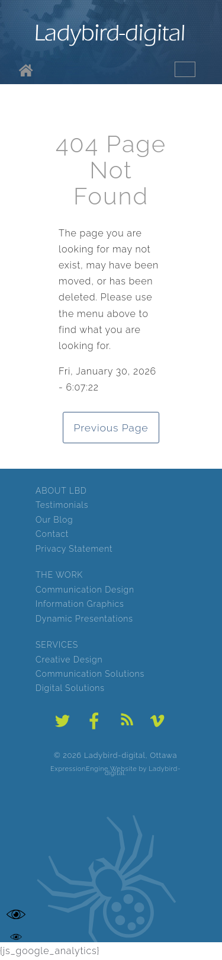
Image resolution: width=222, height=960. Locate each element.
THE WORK (59, 575)
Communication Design (85, 589)
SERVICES (57, 644)
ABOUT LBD (61, 490)
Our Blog (54, 519)
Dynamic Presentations (84, 618)
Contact (52, 534)
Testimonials (62, 505)
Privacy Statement (74, 548)
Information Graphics (80, 604)
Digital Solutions (70, 688)
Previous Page (111, 427)
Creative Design (69, 659)
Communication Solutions (90, 674)
